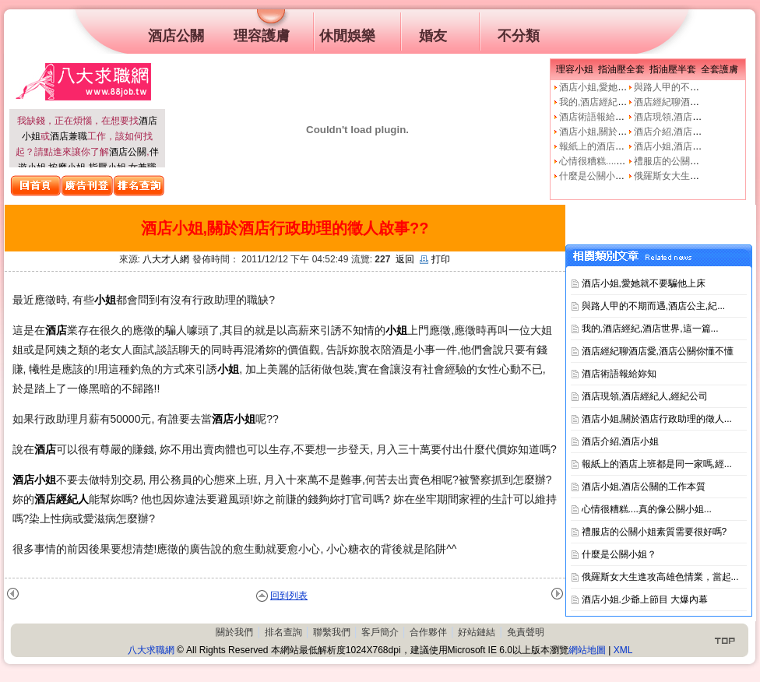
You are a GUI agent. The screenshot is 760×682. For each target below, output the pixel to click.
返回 (405, 259)
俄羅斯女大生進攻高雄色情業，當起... (660, 576)
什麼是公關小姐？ (596, 175)
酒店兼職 (68, 136)
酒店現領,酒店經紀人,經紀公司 (645, 396)
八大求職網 (151, 650)
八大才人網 (165, 259)
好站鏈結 (476, 632)
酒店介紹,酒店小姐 (672, 131)
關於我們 (234, 632)
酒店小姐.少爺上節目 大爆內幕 (645, 599)
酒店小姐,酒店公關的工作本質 (696, 146)
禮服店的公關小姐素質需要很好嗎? (654, 531)
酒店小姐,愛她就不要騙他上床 (621, 87)
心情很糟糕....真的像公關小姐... (647, 509)
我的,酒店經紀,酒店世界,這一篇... (650, 328)
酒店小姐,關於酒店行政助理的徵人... (657, 418)
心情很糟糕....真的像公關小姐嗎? (627, 161)
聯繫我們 (331, 632)
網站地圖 (587, 650)
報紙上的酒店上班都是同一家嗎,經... (657, 464)
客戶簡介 (380, 632)
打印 (435, 259)
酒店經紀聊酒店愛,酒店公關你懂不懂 (658, 351)
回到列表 (289, 595)
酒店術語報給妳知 (596, 116)
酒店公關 (127, 151)
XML (623, 650)
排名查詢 (283, 632)
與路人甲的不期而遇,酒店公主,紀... (654, 306)
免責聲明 (525, 632)
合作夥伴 (428, 632)
